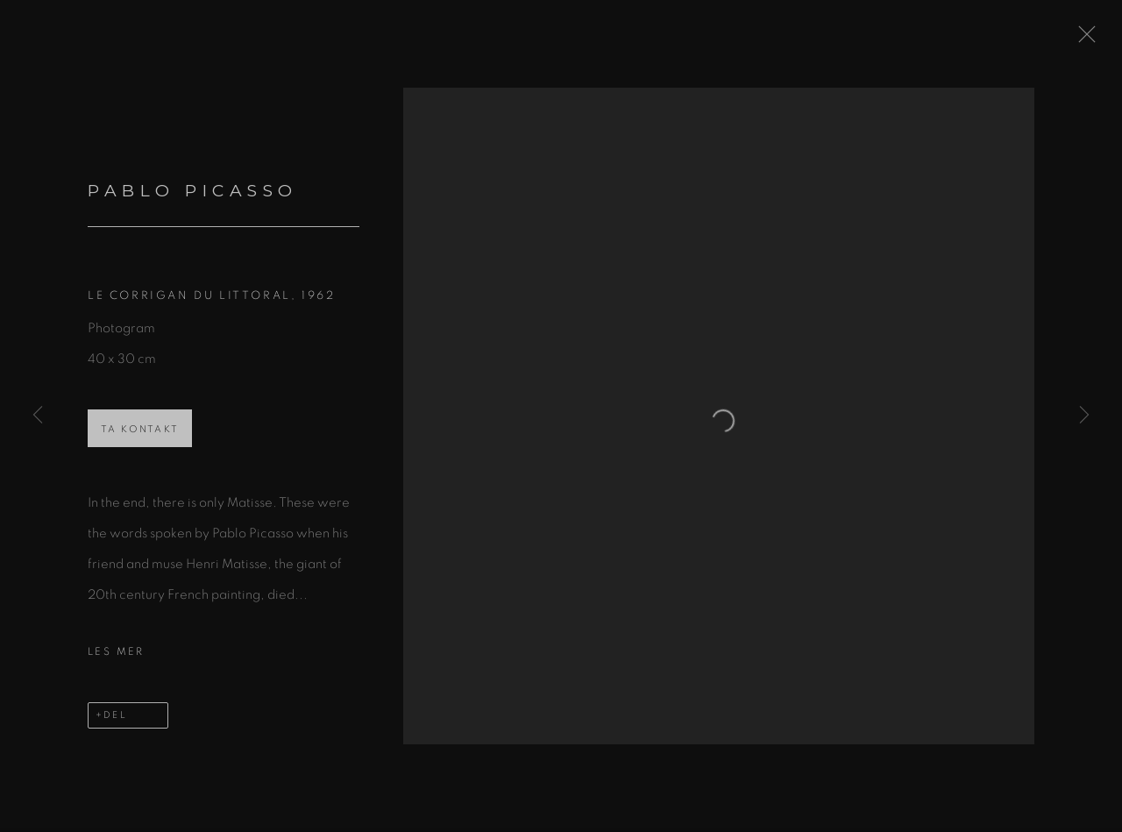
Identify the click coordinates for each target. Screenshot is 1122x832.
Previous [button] (37, 415)
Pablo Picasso (193, 201)
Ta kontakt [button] (140, 439)
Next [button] (1084, 415)
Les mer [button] (116, 662)
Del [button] (115, 725)
